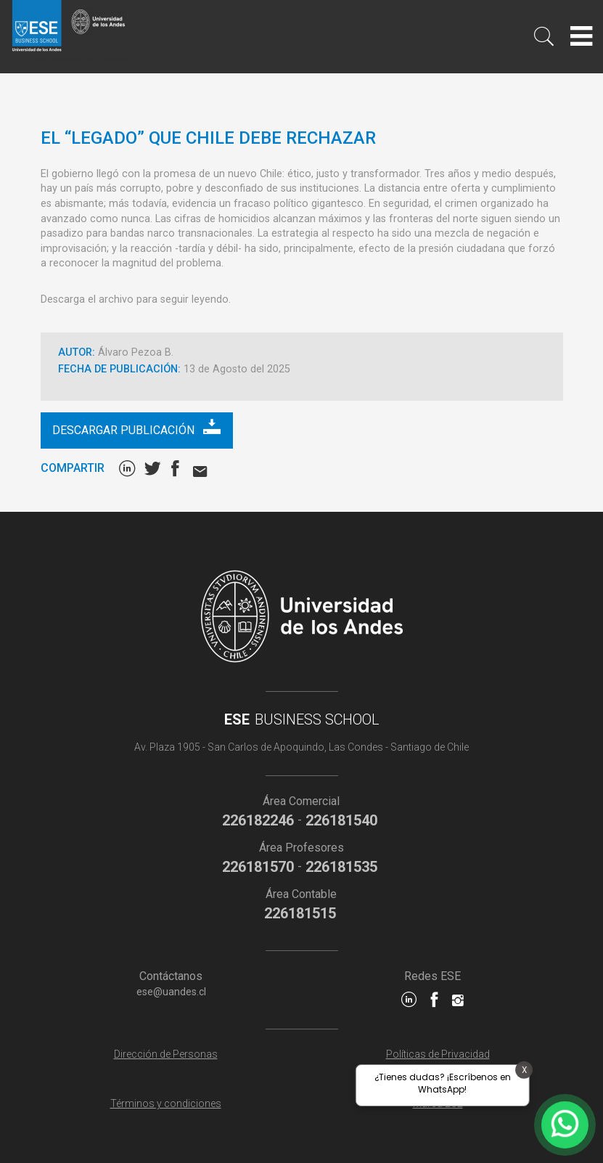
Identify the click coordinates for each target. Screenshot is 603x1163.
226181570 (258, 867)
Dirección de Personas (166, 1054)
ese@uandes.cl (171, 991)
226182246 (258, 820)
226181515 (300, 913)
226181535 (341, 867)
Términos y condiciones (165, 1103)
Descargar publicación (136, 427)
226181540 (341, 820)
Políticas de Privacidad (438, 1054)
